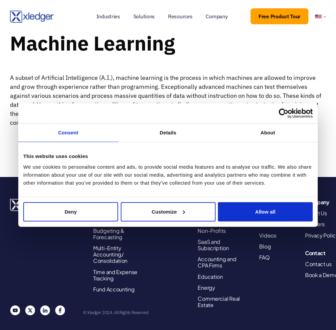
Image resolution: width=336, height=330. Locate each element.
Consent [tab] (68, 132)
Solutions (144, 16)
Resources (180, 16)
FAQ (264, 257)
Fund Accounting (114, 289)
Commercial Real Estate (219, 301)
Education (210, 276)
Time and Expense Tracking (115, 275)
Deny (71, 211)
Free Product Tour (279, 16)
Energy (206, 287)
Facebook (60, 310)
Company (217, 16)
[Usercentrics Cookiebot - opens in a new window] (283, 113)
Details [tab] (168, 132)
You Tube (15, 310)
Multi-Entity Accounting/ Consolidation (110, 254)
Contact (315, 253)
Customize (168, 211)
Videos (267, 235)
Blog (265, 246)
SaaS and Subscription (213, 245)
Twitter (30, 310)
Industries (108, 16)
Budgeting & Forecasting (108, 234)
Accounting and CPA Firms (217, 262)
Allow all (265, 211)
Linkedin (45, 310)
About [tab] (267, 132)
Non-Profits (212, 231)
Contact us (318, 264)
